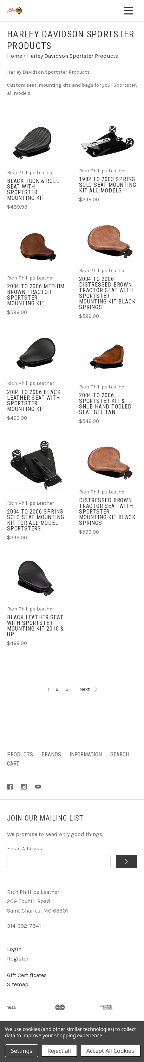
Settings (21, 1051)
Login (14, 949)
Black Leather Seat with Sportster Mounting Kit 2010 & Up (35, 626)
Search (119, 754)
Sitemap (17, 984)
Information (86, 754)
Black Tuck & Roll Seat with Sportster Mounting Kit (33, 189)
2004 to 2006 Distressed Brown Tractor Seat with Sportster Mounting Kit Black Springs (107, 293)
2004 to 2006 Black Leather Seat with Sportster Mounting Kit (33, 400)
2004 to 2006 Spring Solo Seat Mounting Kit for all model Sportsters (35, 520)
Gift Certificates (27, 975)
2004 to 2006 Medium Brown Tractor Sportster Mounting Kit (36, 295)
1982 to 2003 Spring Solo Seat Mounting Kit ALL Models (107, 185)
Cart (13, 763)
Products (20, 754)
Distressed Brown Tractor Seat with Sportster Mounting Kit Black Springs (107, 511)
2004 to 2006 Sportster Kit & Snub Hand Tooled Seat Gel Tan (105, 404)
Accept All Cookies (110, 1051)
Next (88, 689)
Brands (51, 754)
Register (17, 958)
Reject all (59, 1051)
